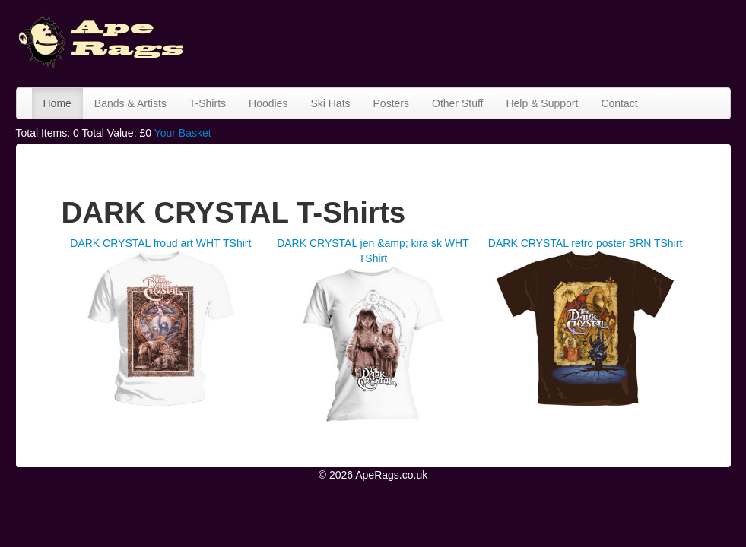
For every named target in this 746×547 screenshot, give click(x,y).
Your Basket (182, 133)
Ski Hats (330, 103)
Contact (619, 103)
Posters (391, 103)
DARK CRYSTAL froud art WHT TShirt (160, 243)
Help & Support (542, 103)
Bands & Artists (130, 103)
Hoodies (268, 103)
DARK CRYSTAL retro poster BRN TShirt (585, 243)
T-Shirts (207, 103)
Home (57, 103)
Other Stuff (457, 103)
